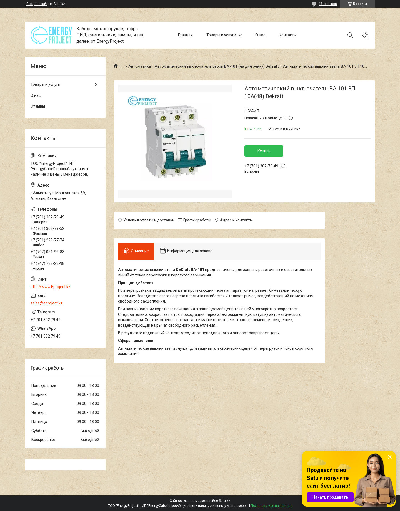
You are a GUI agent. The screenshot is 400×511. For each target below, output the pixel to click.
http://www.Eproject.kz (51, 287)
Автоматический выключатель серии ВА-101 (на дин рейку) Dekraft (217, 66)
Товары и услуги (221, 35)
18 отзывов (328, 4)
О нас (260, 35)
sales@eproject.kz (47, 303)
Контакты (288, 35)
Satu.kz (224, 501)
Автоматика (139, 66)
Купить (264, 151)
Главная (185, 35)
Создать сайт (37, 4)
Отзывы (38, 106)
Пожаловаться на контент (271, 506)
